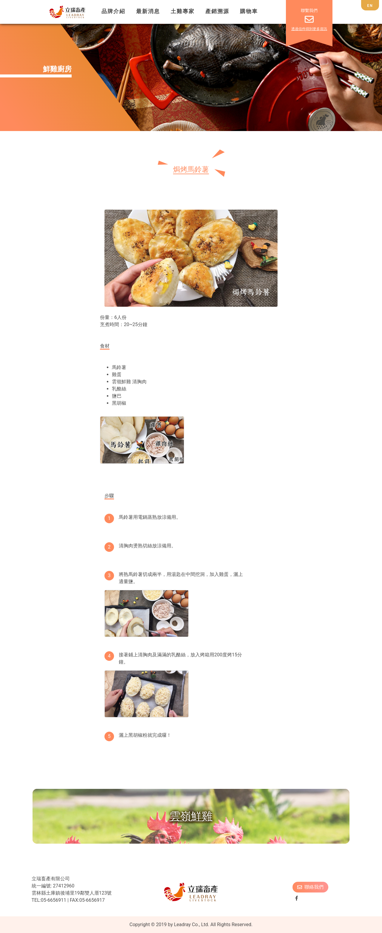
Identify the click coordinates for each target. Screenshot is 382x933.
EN (370, 6)
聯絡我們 (310, 887)
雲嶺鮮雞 (191, 816)
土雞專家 (183, 11)
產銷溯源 (217, 11)
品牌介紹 (113, 11)
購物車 (249, 11)
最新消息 (148, 11)
